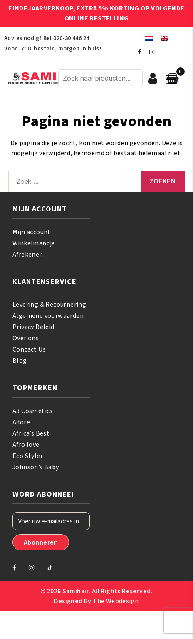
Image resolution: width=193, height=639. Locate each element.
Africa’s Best (30, 433)
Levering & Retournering (49, 304)
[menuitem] (149, 38)
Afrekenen (27, 254)
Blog (19, 360)
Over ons (25, 338)
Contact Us (29, 349)
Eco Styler (27, 456)
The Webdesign (116, 601)
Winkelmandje (33, 243)
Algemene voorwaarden (48, 315)
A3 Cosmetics (32, 411)
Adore (21, 422)
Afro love (26, 444)
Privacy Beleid (33, 327)
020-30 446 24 (71, 38)
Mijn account (31, 232)
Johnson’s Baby (35, 467)
